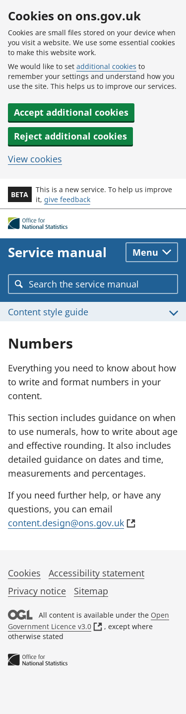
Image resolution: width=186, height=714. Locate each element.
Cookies (24, 573)
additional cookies (106, 66)
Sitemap (91, 591)
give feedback (67, 199)
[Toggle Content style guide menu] (93, 311)
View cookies (35, 159)
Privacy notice (37, 591)
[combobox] (93, 284)
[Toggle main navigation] (151, 252)
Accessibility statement (96, 573)
